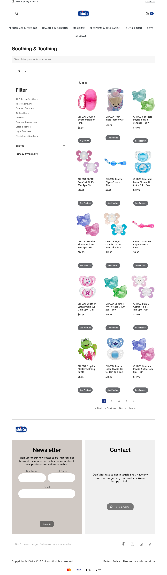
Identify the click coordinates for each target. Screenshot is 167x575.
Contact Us (150, 1)
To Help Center (120, 506)
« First (98, 408)
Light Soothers (23, 131)
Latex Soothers (23, 126)
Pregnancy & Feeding (23, 28)
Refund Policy (111, 561)
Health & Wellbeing (55, 28)
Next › (122, 408)
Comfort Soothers (25, 108)
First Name (32, 471)
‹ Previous (110, 408)
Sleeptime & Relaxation (105, 28)
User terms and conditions (139, 561)
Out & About (134, 28)
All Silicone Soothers (27, 99)
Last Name (61, 471)
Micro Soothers (24, 103)
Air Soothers (22, 113)
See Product (112, 137)
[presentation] (47, 507)
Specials (81, 36)
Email (47, 487)
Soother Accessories (26, 122)
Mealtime (79, 28)
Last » (132, 408)
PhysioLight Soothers (27, 136)
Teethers (20, 117)
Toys (150, 28)
